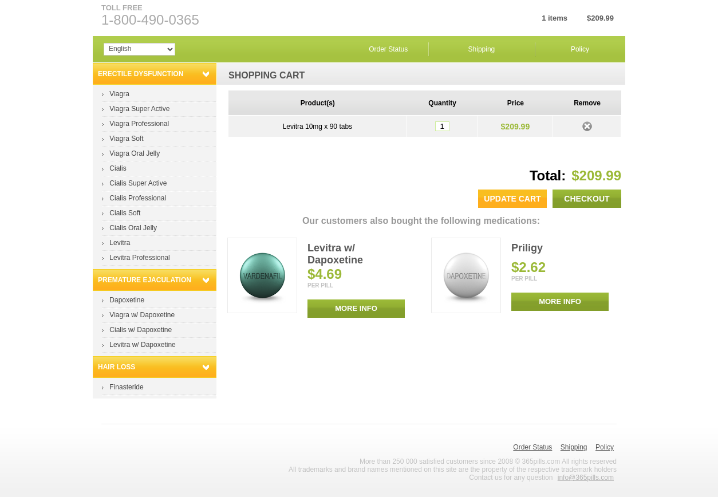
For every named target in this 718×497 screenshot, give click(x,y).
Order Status (388, 49)
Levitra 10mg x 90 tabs (317, 127)
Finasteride (126, 387)
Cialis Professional (137, 198)
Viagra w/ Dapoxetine (142, 315)
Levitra (119, 243)
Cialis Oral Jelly (133, 228)
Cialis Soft (124, 213)
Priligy (527, 248)
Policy (580, 49)
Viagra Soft (126, 139)
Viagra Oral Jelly (134, 153)
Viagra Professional (139, 124)
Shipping (481, 49)
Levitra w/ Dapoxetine (142, 345)
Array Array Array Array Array (139, 49)
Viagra (119, 94)
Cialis (117, 168)
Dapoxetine (126, 300)
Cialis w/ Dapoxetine (140, 330)
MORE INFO (356, 308)
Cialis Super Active (138, 183)
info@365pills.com (586, 478)
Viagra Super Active (139, 109)
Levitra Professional (139, 258)
